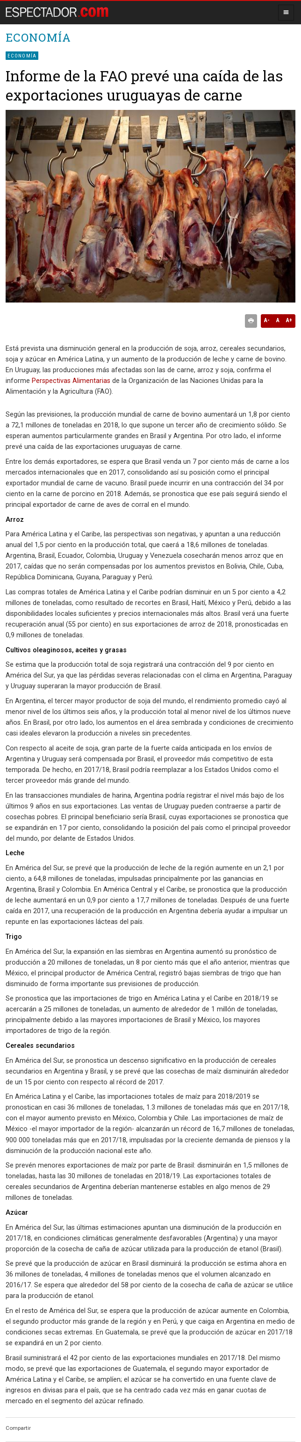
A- (267, 320)
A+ (289, 320)
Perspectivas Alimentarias (71, 381)
